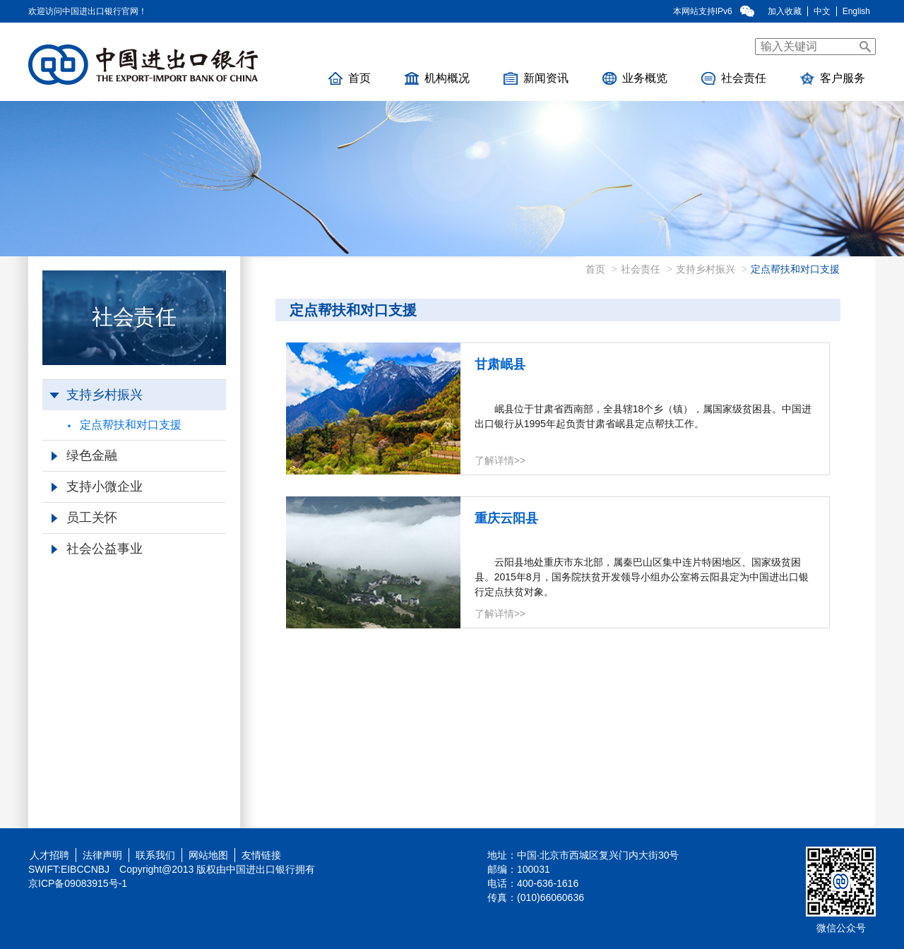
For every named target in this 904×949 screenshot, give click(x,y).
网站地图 (208, 855)
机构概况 (437, 78)
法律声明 (102, 855)
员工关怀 (84, 518)
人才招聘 (46, 855)
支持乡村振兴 (96, 395)
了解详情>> (500, 460)
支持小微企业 (97, 486)
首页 (349, 78)
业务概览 (634, 78)
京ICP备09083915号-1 (77, 883)
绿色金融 (84, 455)
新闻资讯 (536, 78)
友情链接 (261, 855)
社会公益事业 (97, 549)
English (856, 11)
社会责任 (733, 78)
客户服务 (832, 78)
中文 (822, 11)
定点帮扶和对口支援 (125, 425)
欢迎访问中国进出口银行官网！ (87, 11)
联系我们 (155, 855)
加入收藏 (785, 11)
